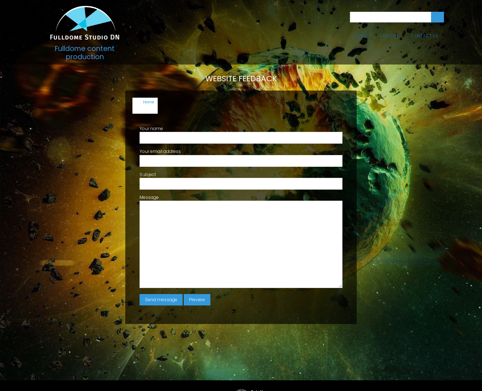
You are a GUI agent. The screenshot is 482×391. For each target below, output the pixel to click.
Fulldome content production (85, 53)
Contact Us (425, 36)
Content (389, 36)
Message (149, 177)
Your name (151, 108)
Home (361, 36)
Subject (148, 154)
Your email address (160, 131)
